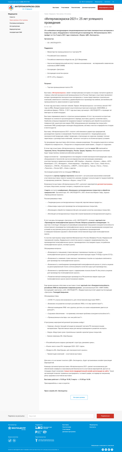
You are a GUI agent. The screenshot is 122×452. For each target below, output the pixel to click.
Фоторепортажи (15, 26)
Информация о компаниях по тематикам (102, 445)
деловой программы (104, 184)
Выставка (56, 7)
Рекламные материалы (17, 23)
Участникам (65, 7)
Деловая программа (88, 7)
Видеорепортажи (15, 29)
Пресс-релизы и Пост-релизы (19, 20)
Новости (12, 17)
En (113, 1)
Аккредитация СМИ (16, 32)
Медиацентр (12, 14)
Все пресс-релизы (79, 397)
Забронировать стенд (106, 7)
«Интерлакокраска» (59, 93)
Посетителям (75, 7)
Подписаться (105, 416)
